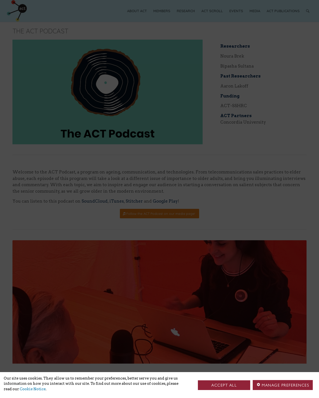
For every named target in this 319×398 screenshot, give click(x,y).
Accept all (224, 385)
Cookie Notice (33, 389)
